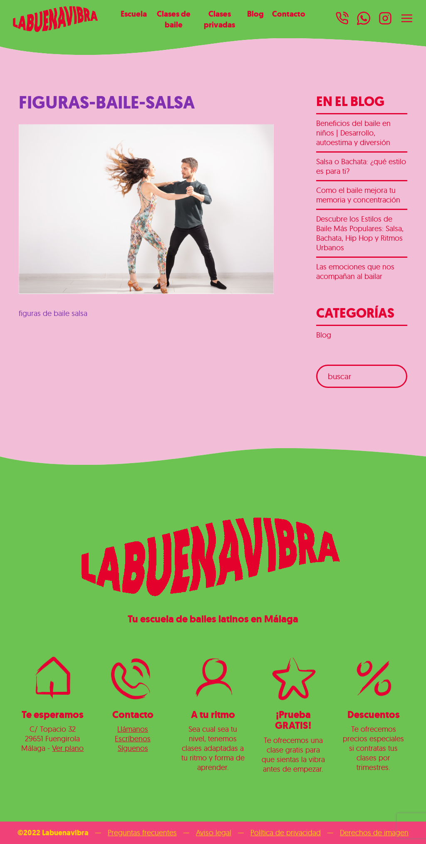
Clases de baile (174, 19)
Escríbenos (133, 738)
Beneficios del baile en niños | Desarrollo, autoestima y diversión (353, 132)
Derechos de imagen (374, 832)
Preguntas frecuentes (142, 832)
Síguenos (133, 748)
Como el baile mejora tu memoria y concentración (358, 195)
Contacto (288, 13)
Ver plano (68, 748)
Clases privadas (219, 19)
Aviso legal (213, 832)
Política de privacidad (285, 832)
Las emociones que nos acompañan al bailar (355, 271)
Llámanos (132, 729)
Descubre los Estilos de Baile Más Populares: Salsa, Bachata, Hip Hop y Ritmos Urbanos (360, 233)
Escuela (134, 13)
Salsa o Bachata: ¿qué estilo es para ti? (361, 166)
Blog (255, 13)
